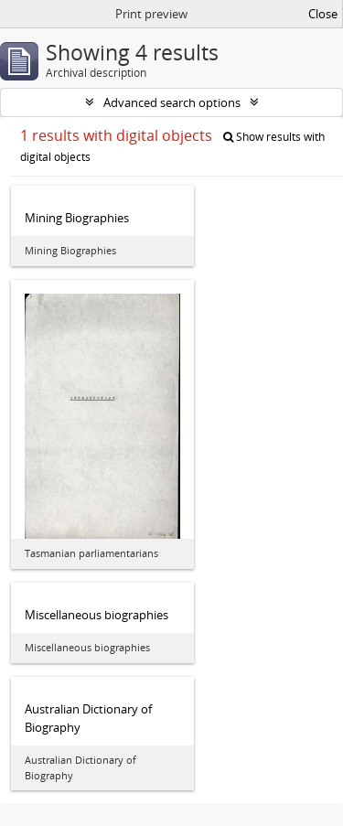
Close (323, 13)
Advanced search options (172, 102)
